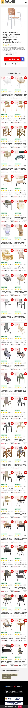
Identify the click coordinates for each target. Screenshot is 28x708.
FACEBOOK (9, 686)
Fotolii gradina (7, 677)
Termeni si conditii (11, 691)
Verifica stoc (16, 59)
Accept (20, 706)
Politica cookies (18, 693)
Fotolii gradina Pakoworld (10, 675)
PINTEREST (18, 686)
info (12, 98)
